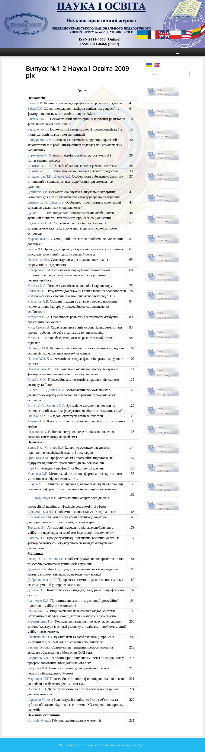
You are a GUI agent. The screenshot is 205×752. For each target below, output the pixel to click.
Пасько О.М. (37, 358)
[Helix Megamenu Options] (177, 52)
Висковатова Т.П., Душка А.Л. (49, 176)
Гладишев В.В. (38, 658)
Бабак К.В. (35, 103)
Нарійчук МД (39, 348)
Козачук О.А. (37, 285)
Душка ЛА (36, 213)
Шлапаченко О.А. (40, 637)
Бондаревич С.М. (40, 140)
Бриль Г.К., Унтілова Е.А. (46, 447)
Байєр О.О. (36, 108)
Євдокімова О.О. (40, 223)
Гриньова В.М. (38, 458)
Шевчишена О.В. (39, 431)
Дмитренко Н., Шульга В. (46, 202)
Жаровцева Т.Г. (38, 678)
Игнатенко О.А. (39, 259)
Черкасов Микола (40, 699)
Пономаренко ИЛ (41, 369)
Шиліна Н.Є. (37, 538)
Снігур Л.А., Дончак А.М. (46, 390)
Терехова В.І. (37, 527)
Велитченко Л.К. (40, 166)
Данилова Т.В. (38, 192)
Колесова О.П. (38, 473)
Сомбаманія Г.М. (40, 517)
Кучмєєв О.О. (37, 291)
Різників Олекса (39, 720)
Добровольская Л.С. (42, 579)
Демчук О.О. (37, 590)
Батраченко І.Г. (38, 119)
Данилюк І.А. (37, 569)
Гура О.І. (34, 468)
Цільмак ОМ (38, 416)
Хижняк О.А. (37, 421)
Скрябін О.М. (37, 379)
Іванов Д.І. (35, 249)
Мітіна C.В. (36, 338)
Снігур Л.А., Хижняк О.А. (47, 405)
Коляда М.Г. (36, 484)
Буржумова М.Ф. (40, 155)
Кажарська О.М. (39, 270)
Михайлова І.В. (39, 327)
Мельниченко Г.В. (41, 621)
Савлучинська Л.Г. (41, 512)
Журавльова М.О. (40, 239)
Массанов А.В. (38, 301)
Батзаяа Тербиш (39, 647)
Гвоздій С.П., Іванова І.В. (46, 559)
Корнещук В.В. (46, 498)
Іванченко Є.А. (38, 600)
